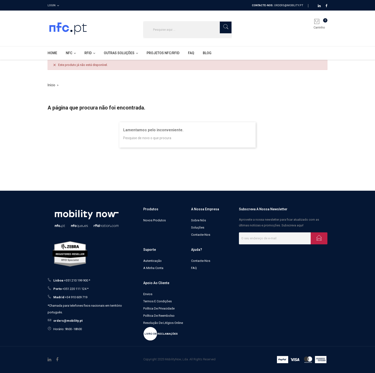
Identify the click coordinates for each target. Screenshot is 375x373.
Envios (147, 294)
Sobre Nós (198, 220)
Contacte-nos (200, 234)
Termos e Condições (157, 301)
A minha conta (153, 268)
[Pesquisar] (187, 30)
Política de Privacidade (159, 308)
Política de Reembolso (159, 315)
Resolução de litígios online (163, 323)
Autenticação (152, 261)
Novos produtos (154, 220)
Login (51, 5)
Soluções (197, 227)
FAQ (194, 268)
